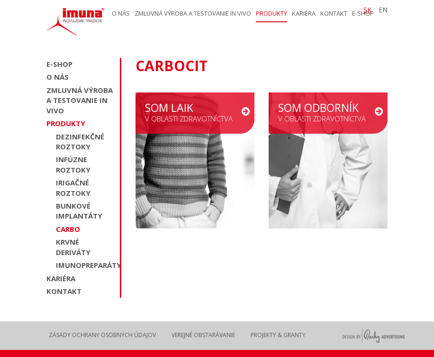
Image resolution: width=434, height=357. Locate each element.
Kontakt (333, 13)
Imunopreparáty (85, 265)
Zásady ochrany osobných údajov (102, 335)
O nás (121, 13)
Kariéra (304, 13)
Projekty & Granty (278, 335)
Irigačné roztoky (73, 187)
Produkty (271, 13)
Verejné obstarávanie (203, 335)
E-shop (59, 64)
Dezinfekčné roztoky (80, 141)
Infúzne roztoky (73, 164)
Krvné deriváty (73, 246)
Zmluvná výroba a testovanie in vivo (193, 13)
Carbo (68, 229)
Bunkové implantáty (79, 210)
